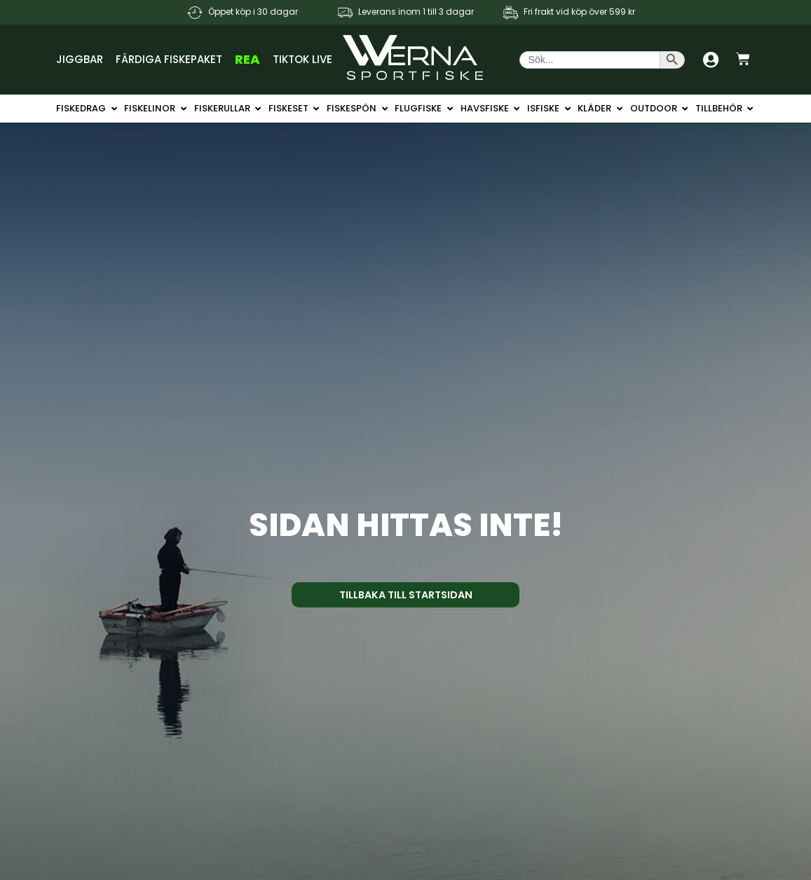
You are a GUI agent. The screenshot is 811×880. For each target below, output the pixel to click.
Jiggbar (79, 59)
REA (247, 59)
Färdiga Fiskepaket (169, 59)
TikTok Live (302, 59)
